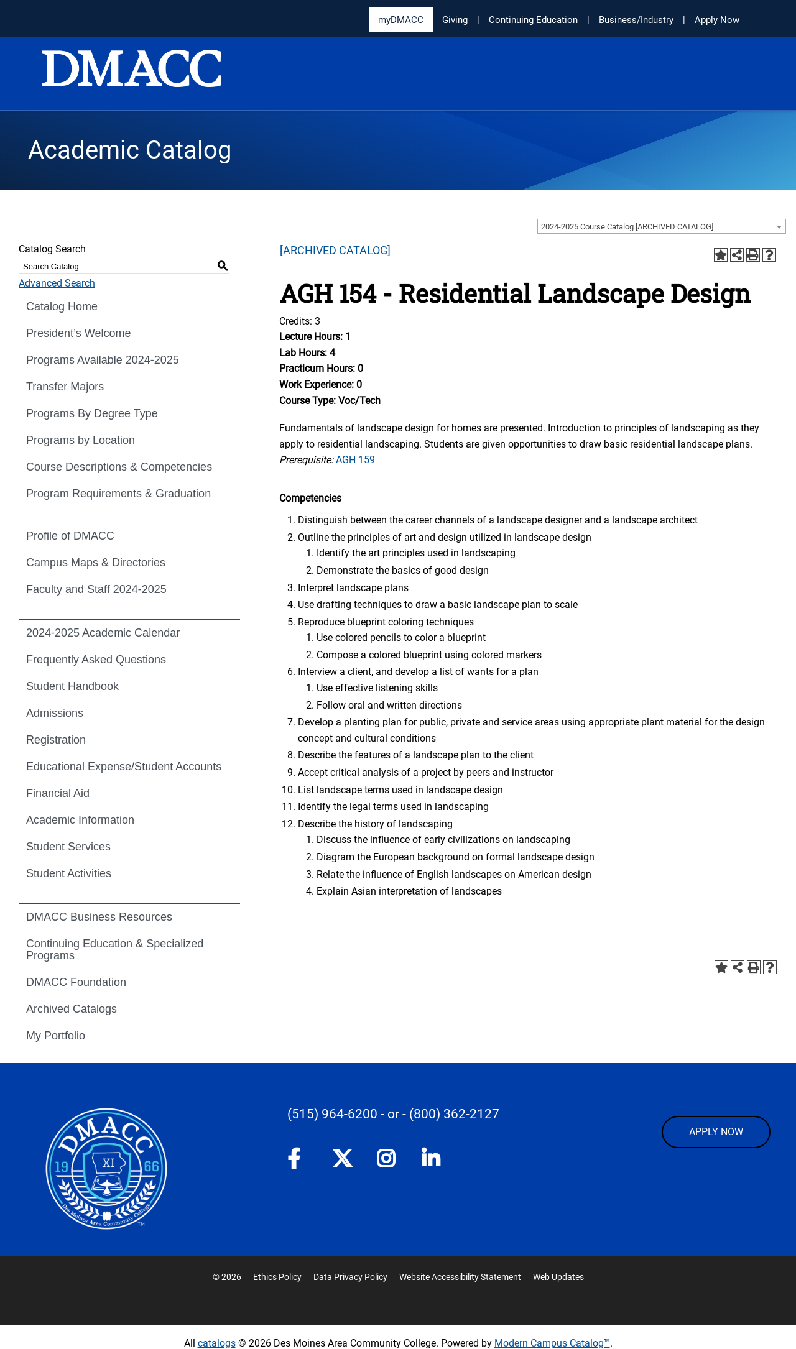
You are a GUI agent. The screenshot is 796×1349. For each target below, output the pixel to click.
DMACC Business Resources (99, 917)
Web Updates (558, 1277)
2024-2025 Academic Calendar (103, 633)
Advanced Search (57, 283)
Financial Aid (58, 793)
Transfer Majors (65, 386)
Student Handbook (72, 686)
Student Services (68, 846)
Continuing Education (533, 19)
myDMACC (400, 19)
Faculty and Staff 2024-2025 (96, 589)
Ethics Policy (277, 1277)
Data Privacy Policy (350, 1277)
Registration (56, 740)
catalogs (217, 1343)
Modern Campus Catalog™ (552, 1343)
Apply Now (717, 19)
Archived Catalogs (71, 1009)
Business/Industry (636, 19)
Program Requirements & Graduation (118, 493)
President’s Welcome (78, 333)
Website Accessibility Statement (460, 1277)
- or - (393, 1114)
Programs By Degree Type (92, 413)
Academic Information (80, 820)
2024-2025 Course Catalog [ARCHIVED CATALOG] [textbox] (627, 226)
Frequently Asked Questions (96, 659)
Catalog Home (62, 306)
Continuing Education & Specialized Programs (114, 949)
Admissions (54, 713)
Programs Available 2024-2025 (102, 360)
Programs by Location (80, 440)
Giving (455, 19)
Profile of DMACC (70, 536)
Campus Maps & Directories (95, 562)
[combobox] (661, 226)
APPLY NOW (716, 1132)
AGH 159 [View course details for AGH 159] (355, 460)
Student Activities (68, 873)
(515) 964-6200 (332, 1114)
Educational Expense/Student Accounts (123, 766)
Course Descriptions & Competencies (119, 467)
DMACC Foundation (76, 982)
